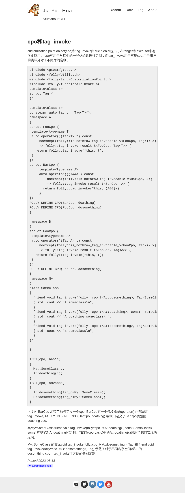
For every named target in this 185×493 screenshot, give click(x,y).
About (153, 10)
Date (129, 10)
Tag (141, 10)
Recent (115, 10)
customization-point (41, 466)
